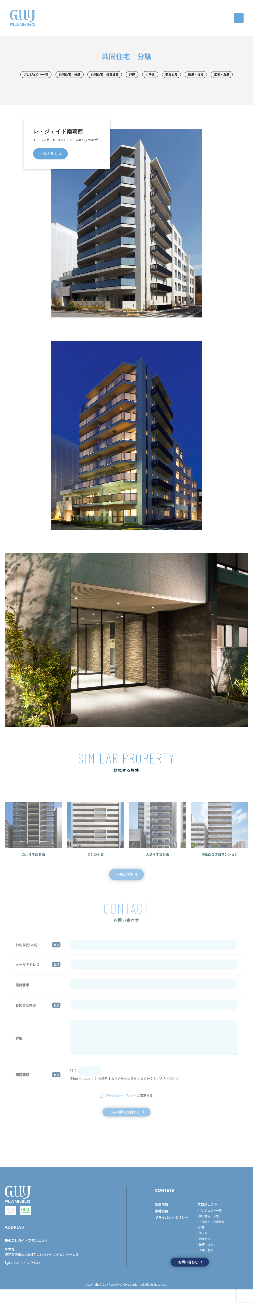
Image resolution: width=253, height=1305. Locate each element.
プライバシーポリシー (171, 1232)
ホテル (166, 74)
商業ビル (188, 74)
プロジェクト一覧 (43, 74)
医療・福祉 (214, 74)
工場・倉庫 (126, 85)
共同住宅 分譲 (79, 74)
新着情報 (161, 1219)
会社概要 (161, 1226)
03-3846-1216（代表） (25, 1278)
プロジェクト (207, 1219)
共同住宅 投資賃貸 (117, 74)
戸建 (146, 74)
